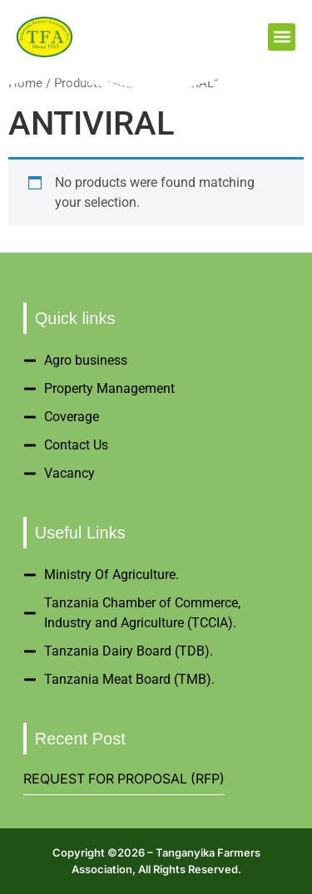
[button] (281, 37)
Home (25, 83)
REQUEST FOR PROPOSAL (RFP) (124, 778)
